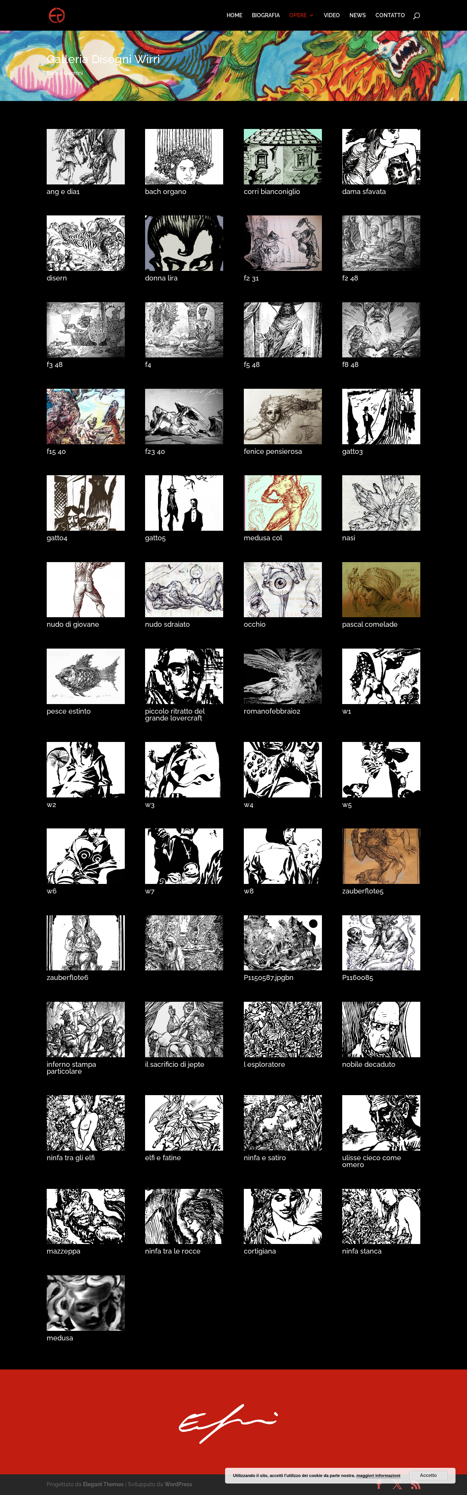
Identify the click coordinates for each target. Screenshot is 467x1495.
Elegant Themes (103, 1484)
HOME (234, 15)
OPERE (298, 15)
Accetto (428, 1475)
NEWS (357, 15)
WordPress (178, 1484)
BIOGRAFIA (266, 15)
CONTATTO (390, 15)
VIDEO (332, 15)
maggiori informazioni (378, 1475)
